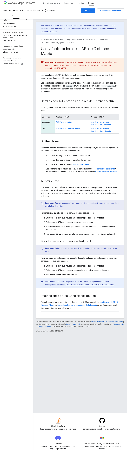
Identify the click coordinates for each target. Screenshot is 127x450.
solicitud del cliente (81, 164)
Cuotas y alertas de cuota (106, 172)
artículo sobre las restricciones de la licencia (77, 305)
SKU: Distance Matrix (64, 122)
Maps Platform (21, 3)
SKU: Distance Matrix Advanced (68, 129)
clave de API (82, 65)
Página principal (46, 40)
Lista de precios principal (100, 122)
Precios (81, 3)
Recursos (70, 43)
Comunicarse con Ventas (110, 11)
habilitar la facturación (98, 62)
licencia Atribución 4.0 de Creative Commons (107, 322)
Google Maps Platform (74, 40)
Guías (5, 16)
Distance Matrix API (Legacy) (38, 10)
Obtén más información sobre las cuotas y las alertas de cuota (90, 285)
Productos (68, 3)
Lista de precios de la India (101, 124)
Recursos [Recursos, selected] (16, 16)
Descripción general (51, 3)
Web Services (10, 10)
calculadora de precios (54, 206)
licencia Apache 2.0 (73, 324)
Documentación (90, 40)
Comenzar (88, 11)
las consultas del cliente (104, 169)
